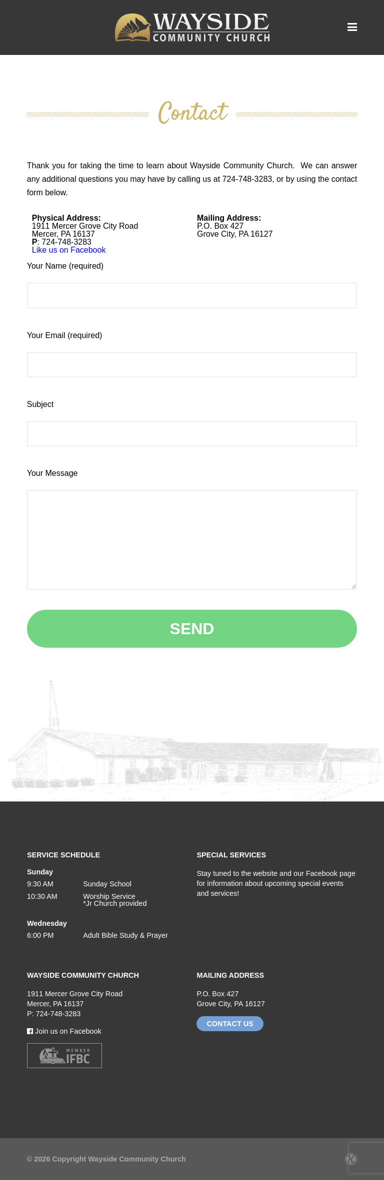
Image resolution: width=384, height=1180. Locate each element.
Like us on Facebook (69, 250)
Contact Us (229, 1024)
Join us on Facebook (64, 1031)
